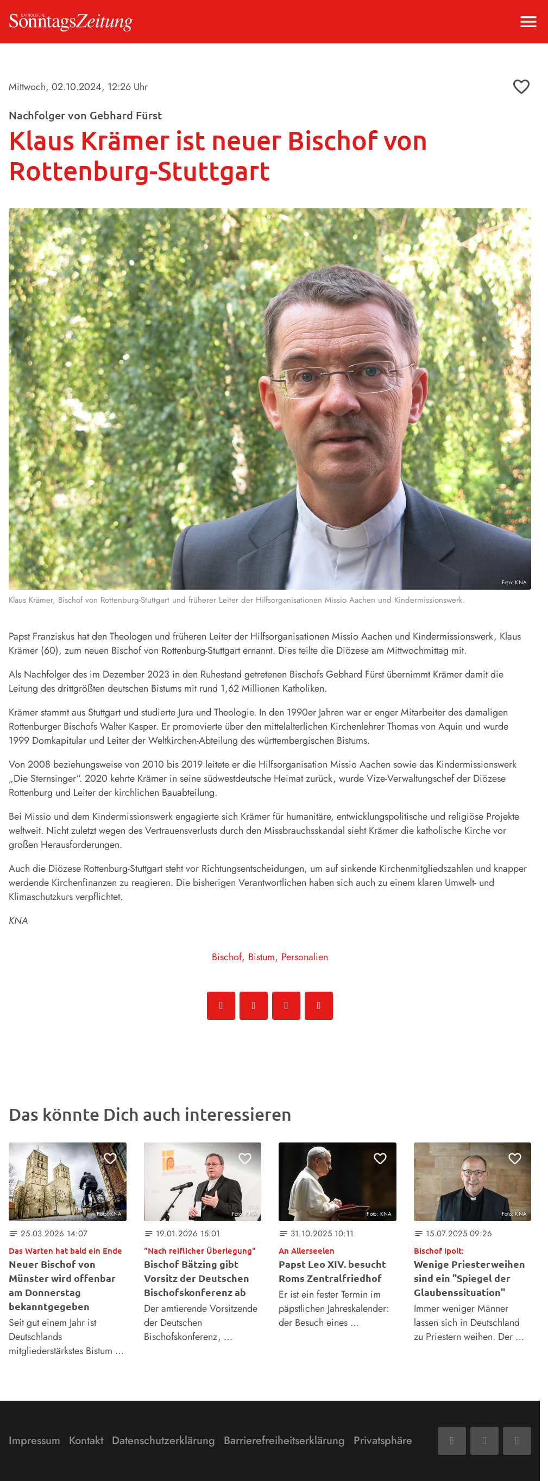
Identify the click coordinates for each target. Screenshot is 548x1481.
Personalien (304, 957)
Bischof (227, 957)
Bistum (261, 957)
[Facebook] (452, 1441)
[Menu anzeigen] (528, 22)
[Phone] (517, 1441)
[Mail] (484, 1441)
